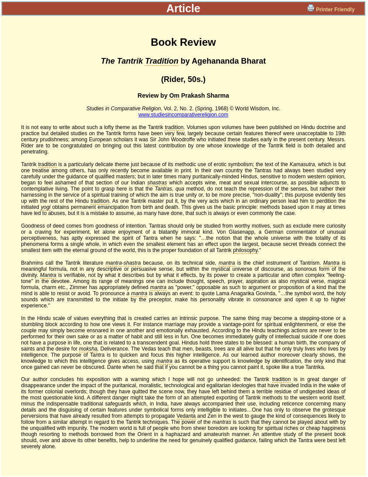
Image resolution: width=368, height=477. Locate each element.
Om (174, 95)
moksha (88, 349)
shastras (157, 183)
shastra (131, 263)
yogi (46, 207)
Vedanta (186, 416)
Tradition (162, 61)
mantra (114, 263)
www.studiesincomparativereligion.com (183, 115)
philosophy (245, 250)
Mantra (331, 263)
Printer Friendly (331, 10)
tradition (174, 127)
